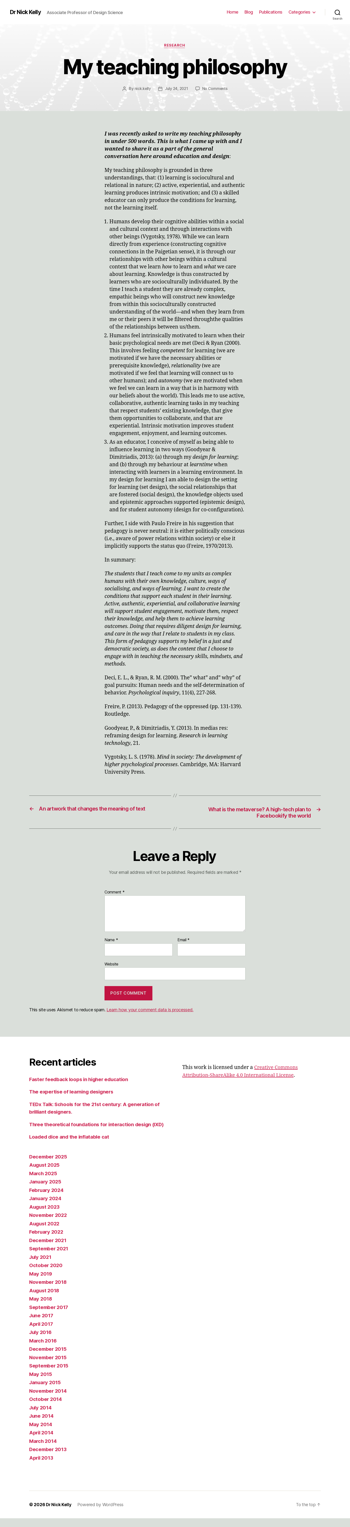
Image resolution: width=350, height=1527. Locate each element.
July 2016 (41, 1341)
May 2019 (41, 1282)
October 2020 (46, 1274)
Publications (270, 12)
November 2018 (48, 1291)
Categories (299, 12)
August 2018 (45, 1299)
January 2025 (46, 1190)
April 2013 (41, 1466)
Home (232, 12)
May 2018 (41, 1307)
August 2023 (45, 1216)
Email (183, 941)
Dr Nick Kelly (26, 12)
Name (111, 941)
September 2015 (49, 1374)
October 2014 (46, 1408)
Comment (115, 893)
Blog (249, 12)
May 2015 (41, 1383)
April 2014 (41, 1441)
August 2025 (45, 1174)
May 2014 (41, 1433)
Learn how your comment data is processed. (149, 1010)
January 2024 (46, 1207)
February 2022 (47, 1241)
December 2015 (48, 1358)
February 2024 (47, 1199)
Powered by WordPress (101, 1513)
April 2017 (41, 1333)
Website (111, 965)
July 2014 (41, 1416)
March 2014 (43, 1450)
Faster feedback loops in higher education (80, 1080)
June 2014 (42, 1425)
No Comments (215, 89)
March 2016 (43, 1349)
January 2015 (45, 1391)
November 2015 (48, 1366)
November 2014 (48, 1400)
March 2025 (43, 1182)
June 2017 (42, 1324)
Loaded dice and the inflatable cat (70, 1145)
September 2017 (49, 1316)
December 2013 (48, 1458)
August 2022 (45, 1232)
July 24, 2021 (176, 89)
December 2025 (49, 1165)
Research (174, 46)
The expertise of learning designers (73, 1093)
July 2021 (41, 1266)
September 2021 (49, 1257)
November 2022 (49, 1224)
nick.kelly (142, 89)
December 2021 (48, 1249)
